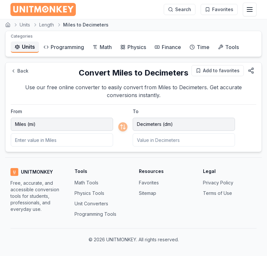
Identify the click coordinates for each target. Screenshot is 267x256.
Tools (228, 47)
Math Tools (86, 182)
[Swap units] (122, 126)
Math (102, 47)
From (16, 111)
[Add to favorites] (218, 70)
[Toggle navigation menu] (250, 9)
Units (25, 24)
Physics (133, 47)
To (136, 111)
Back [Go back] (19, 71)
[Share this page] (251, 70)
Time (199, 47)
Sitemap (147, 193)
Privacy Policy (218, 182)
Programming (63, 47)
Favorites (149, 182)
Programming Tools (95, 214)
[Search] (179, 9)
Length (46, 24)
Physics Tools (89, 193)
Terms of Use (217, 193)
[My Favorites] (219, 9)
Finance (168, 47)
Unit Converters (91, 203)
